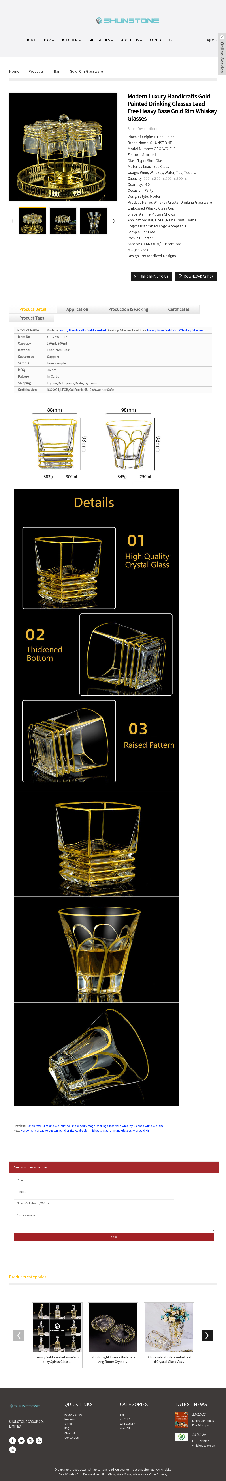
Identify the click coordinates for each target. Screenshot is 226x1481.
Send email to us (156, 276)
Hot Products (133, 1470)
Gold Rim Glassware (86, 71)
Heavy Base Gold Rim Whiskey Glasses (175, 330)
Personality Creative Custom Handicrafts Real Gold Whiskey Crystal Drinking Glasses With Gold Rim (86, 1130)
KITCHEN (71, 40)
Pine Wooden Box (70, 1474)
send (114, 1237)
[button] (114, 220)
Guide (119, 1470)
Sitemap (148, 1470)
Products (36, 71)
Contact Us (161, 40)
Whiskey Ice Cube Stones (149, 1474)
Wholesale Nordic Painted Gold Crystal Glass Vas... (169, 1359)
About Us (131, 40)
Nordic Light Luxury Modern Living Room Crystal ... (113, 1359)
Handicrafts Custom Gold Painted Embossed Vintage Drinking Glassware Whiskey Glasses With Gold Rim (95, 1126)
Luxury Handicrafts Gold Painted (82, 330)
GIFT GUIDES (101, 40)
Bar (49, 40)
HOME (31, 40)
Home (14, 71)
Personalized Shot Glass (99, 1474)
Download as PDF (198, 276)
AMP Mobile (163, 1470)
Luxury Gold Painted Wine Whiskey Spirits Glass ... (57, 1359)
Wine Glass (124, 1474)
